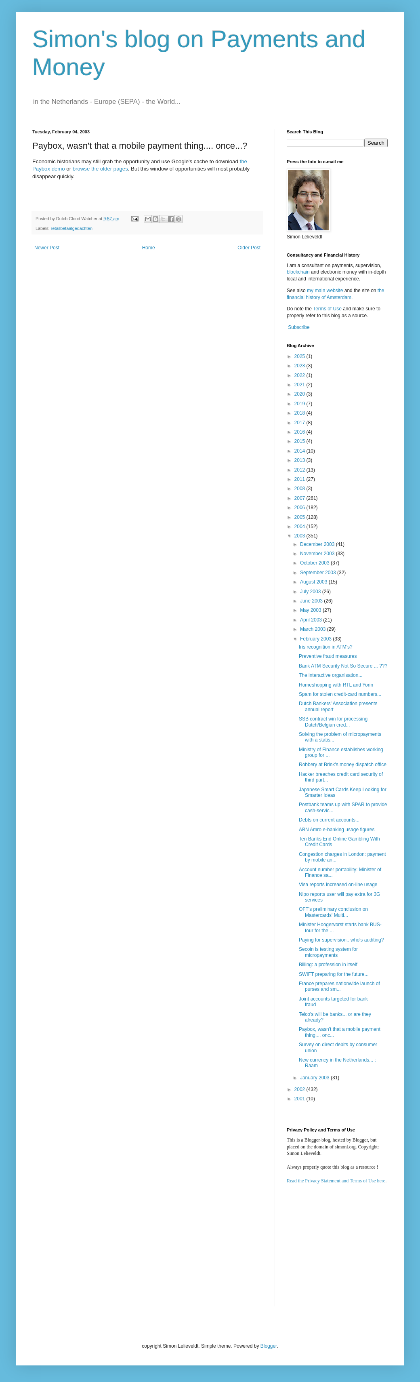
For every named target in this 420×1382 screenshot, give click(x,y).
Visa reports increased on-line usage (338, 884)
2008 (300, 488)
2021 (300, 385)
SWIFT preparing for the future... (334, 974)
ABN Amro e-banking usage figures (336, 829)
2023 (300, 366)
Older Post (248, 248)
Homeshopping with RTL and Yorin (336, 685)
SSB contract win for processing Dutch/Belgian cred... (333, 721)
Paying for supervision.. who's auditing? (341, 940)
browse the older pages (100, 169)
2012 (300, 470)
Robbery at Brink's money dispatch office (342, 764)
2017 (300, 423)
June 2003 (312, 601)
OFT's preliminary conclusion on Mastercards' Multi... (333, 912)
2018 (300, 413)
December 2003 (318, 544)
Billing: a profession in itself (328, 964)
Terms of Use (327, 309)
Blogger (268, 1346)
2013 (300, 460)
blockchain (299, 272)
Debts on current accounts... (329, 820)
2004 (300, 526)
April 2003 (311, 620)
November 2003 (318, 553)
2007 (300, 498)
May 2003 (311, 610)
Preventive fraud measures (328, 656)
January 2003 (315, 1078)
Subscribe (298, 327)
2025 (300, 356)
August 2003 (314, 582)
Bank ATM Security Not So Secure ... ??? (343, 666)
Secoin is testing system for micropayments (328, 952)
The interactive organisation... (330, 675)
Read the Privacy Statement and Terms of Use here (336, 1181)
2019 (300, 404)
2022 (300, 375)
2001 (300, 1099)
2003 (300, 536)
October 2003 (315, 563)
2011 (300, 479)
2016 (300, 432)
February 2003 (316, 639)
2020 (300, 394)
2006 (300, 507)
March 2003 (313, 629)
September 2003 (318, 572)
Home (148, 248)
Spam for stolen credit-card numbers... (340, 694)
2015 (300, 441)
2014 (300, 451)
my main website (325, 290)
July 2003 (311, 591)
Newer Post (46, 248)
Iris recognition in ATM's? (326, 647)
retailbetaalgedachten (71, 228)
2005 (300, 517)
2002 (300, 1089)
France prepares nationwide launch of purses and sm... (339, 986)
